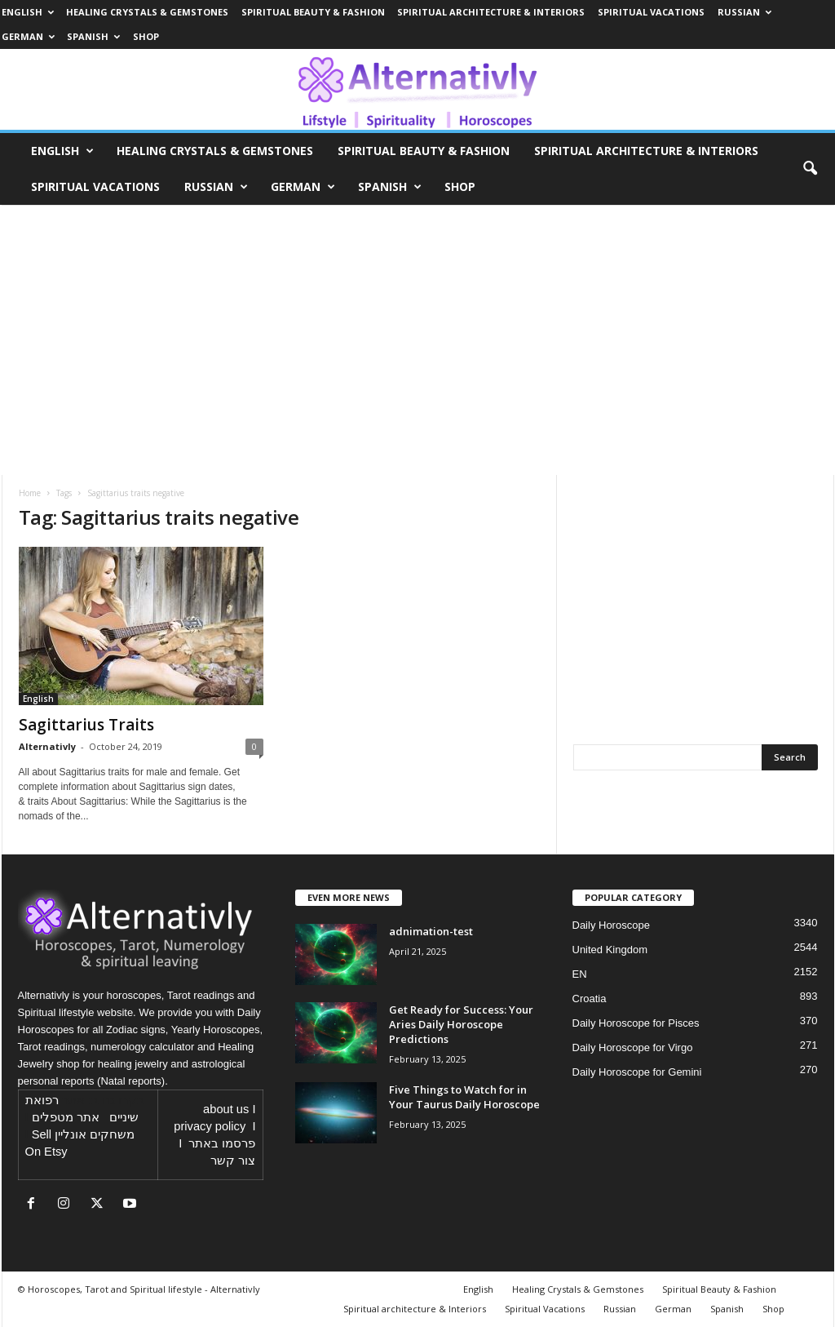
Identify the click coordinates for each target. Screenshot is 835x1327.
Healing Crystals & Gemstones (147, 12)
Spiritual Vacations (651, 12)
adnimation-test (431, 931)
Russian (744, 12)
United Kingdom (610, 949)
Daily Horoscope (611, 925)
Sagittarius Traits (86, 724)
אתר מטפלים (65, 1117)
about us (226, 1109)
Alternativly (47, 746)
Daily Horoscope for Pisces (636, 1023)
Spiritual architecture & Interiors (491, 12)
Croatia (589, 998)
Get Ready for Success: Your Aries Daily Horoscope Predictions (461, 1024)
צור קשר (232, 1160)
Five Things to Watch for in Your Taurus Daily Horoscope (464, 1097)
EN (579, 974)
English (28, 12)
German (28, 36)
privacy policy (209, 1126)
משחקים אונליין (95, 1134)
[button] (810, 169)
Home (30, 493)
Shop (146, 36)
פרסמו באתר (221, 1143)
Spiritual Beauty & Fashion (313, 12)
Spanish (93, 36)
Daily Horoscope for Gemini (637, 1072)
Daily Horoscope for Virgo (632, 1047)
